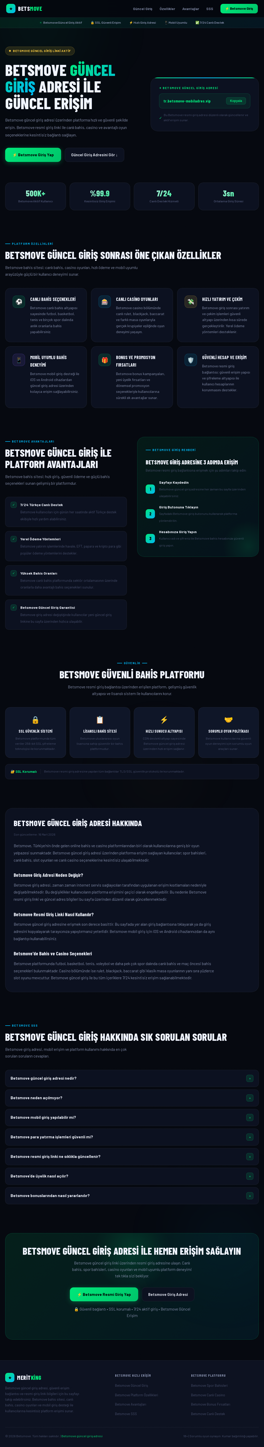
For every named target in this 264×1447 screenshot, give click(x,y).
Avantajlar (190, 8)
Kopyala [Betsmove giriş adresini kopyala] (236, 101)
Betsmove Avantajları (130, 1404)
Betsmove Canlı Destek (208, 1414)
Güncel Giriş (142, 8)
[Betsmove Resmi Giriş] (56, 1377)
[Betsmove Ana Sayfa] (24, 8)
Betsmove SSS (126, 1414)
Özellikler (167, 8)
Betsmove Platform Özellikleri (136, 1395)
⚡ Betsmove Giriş (239, 8)
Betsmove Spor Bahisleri (209, 1385)
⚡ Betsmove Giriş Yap (33, 154)
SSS (209, 8)
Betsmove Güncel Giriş (131, 1385)
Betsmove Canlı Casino (208, 1395)
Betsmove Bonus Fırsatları (210, 1404)
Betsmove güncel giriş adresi (82, 1436)
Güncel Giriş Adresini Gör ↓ (94, 154)
